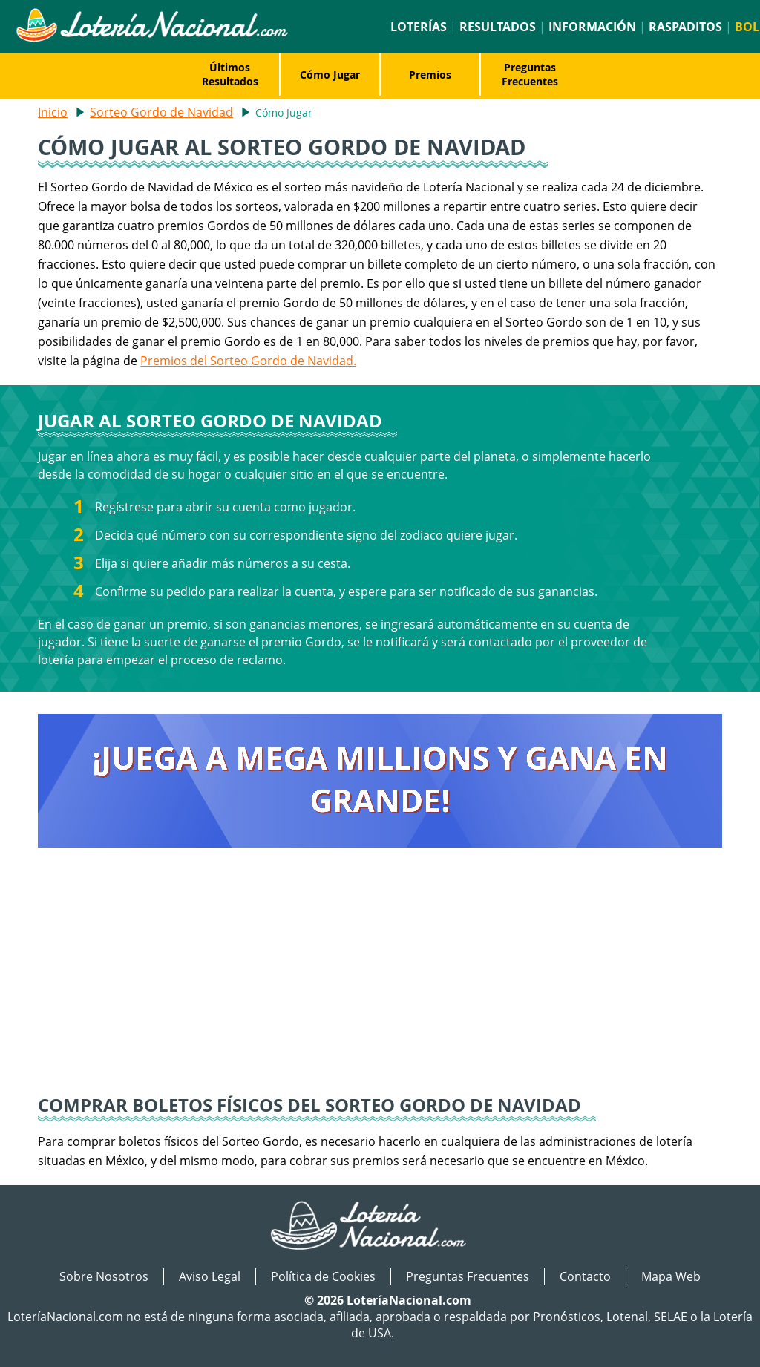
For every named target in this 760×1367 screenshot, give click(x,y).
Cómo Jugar (330, 75)
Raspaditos (685, 27)
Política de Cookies (323, 1276)
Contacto (585, 1276)
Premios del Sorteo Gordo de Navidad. (248, 361)
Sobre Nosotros (103, 1276)
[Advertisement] (380, 981)
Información (592, 27)
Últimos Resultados (230, 74)
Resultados (497, 27)
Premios (430, 75)
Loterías (418, 27)
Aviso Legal (209, 1276)
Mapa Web (671, 1276)
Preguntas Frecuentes (530, 74)
